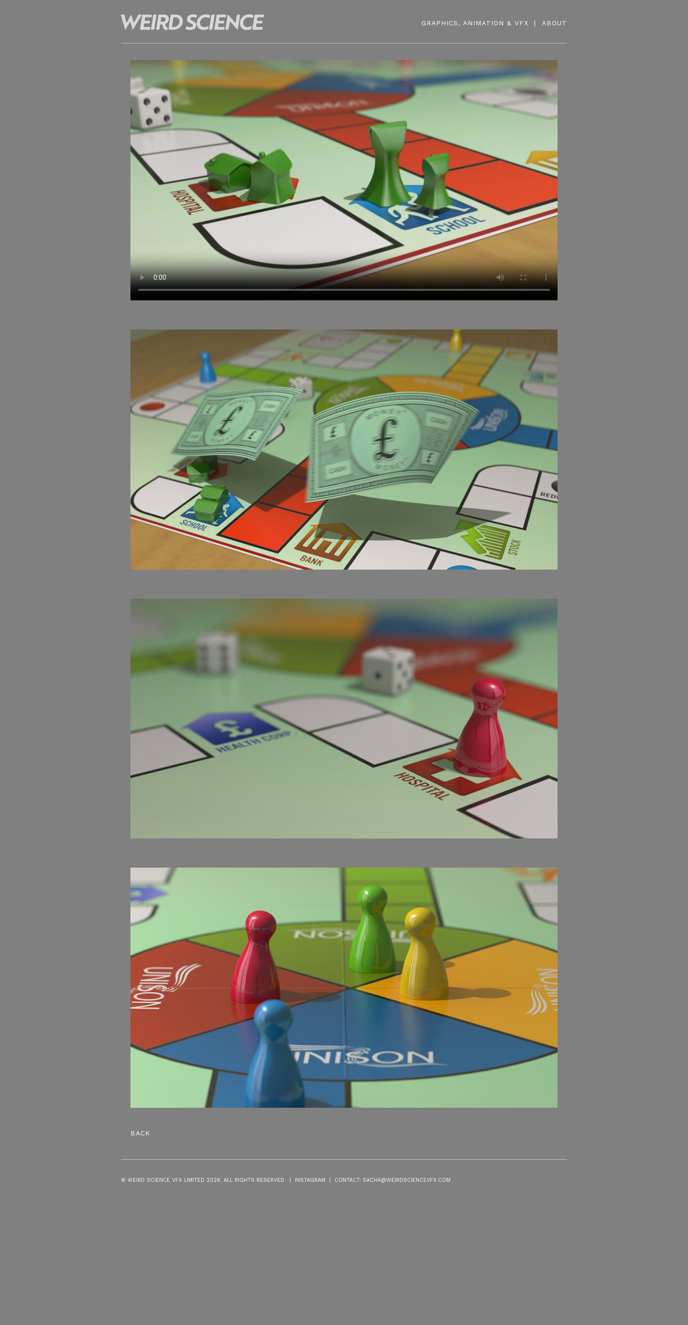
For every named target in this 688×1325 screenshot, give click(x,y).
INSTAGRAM (310, 1180)
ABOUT (554, 23)
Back (140, 1133)
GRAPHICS (439, 23)
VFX (521, 23)
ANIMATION (483, 23)
